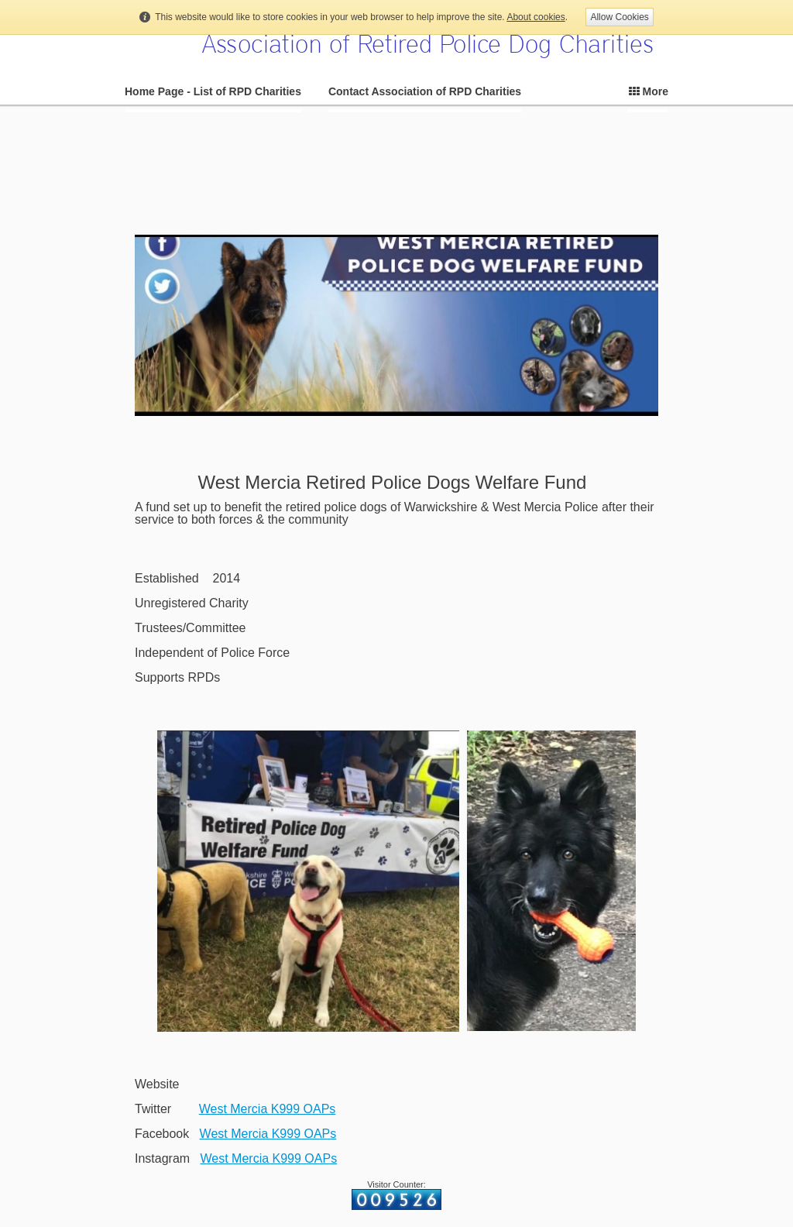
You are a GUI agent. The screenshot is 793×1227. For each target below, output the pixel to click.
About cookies (535, 17)
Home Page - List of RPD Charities (213, 91)
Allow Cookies (619, 17)
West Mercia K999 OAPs (267, 1108)
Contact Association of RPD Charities (424, 91)
